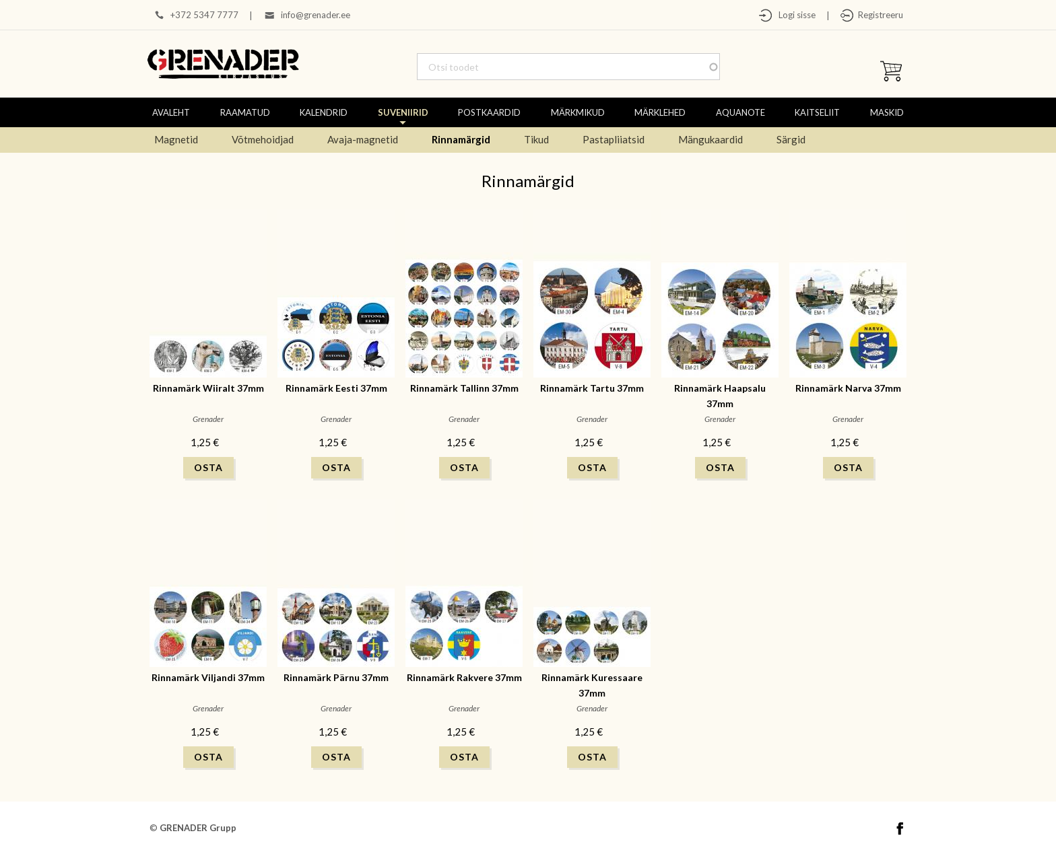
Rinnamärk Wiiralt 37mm (208, 388)
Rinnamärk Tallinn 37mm (464, 388)
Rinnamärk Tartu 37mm (592, 388)
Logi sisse (794, 14)
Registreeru (878, 14)
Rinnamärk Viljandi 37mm (208, 677)
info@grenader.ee (315, 14)
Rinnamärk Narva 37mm (848, 388)
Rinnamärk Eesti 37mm (336, 388)
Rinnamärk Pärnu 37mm (336, 677)
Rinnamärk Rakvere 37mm (464, 677)
